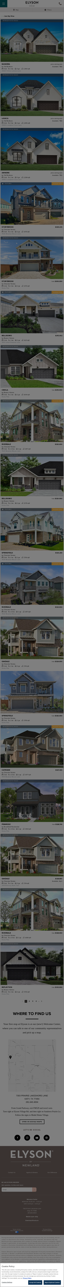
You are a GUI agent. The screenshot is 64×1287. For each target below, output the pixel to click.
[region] (32, 1275)
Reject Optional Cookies (52, 1282)
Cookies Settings (7, 1282)
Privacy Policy (27, 1278)
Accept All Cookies (35, 1282)
